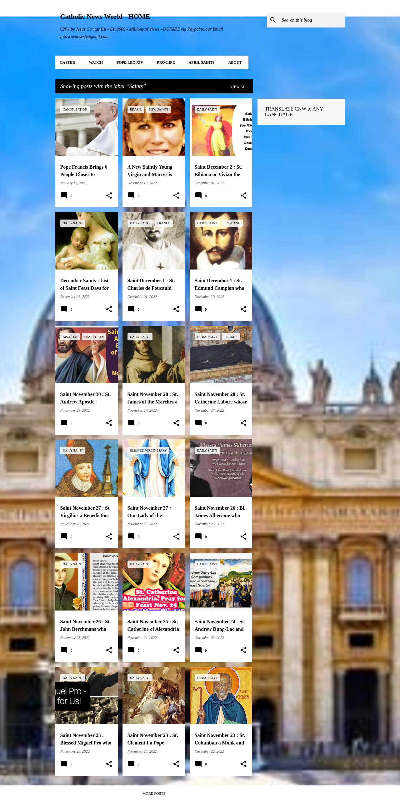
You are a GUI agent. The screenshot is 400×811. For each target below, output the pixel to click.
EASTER (67, 62)
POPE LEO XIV (130, 62)
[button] (109, 196)
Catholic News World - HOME (105, 16)
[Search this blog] (312, 19)
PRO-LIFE (166, 62)
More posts (154, 793)
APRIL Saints (202, 62)
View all (239, 87)
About (235, 62)
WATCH (96, 62)
